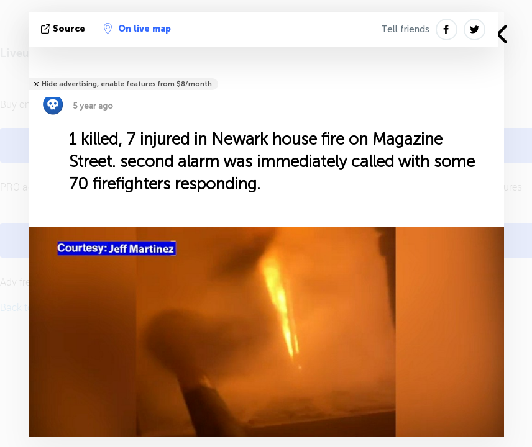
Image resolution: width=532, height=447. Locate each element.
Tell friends (405, 29)
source (64, 29)
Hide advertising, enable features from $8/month (127, 84)
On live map (137, 28)
